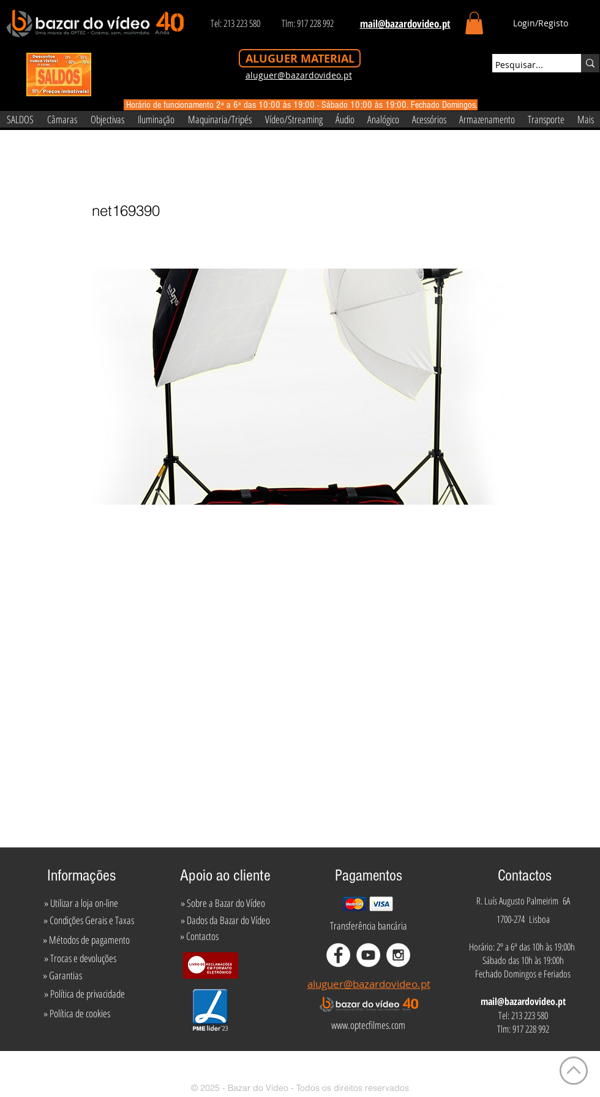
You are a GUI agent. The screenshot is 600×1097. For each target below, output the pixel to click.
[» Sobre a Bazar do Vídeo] (223, 903)
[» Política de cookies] (77, 1013)
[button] (474, 23)
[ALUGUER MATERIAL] (300, 58)
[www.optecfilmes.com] (368, 1025)
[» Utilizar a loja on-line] (80, 903)
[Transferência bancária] (368, 926)
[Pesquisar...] (525, 65)
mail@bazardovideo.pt (523, 1001)
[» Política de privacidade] (84, 994)
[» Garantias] (62, 975)
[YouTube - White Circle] (368, 955)
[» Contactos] (199, 936)
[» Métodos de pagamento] (86, 940)
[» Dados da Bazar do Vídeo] (225, 920)
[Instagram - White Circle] (398, 955)
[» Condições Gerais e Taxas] (88, 920)
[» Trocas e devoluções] (80, 958)
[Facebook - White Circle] (338, 955)
